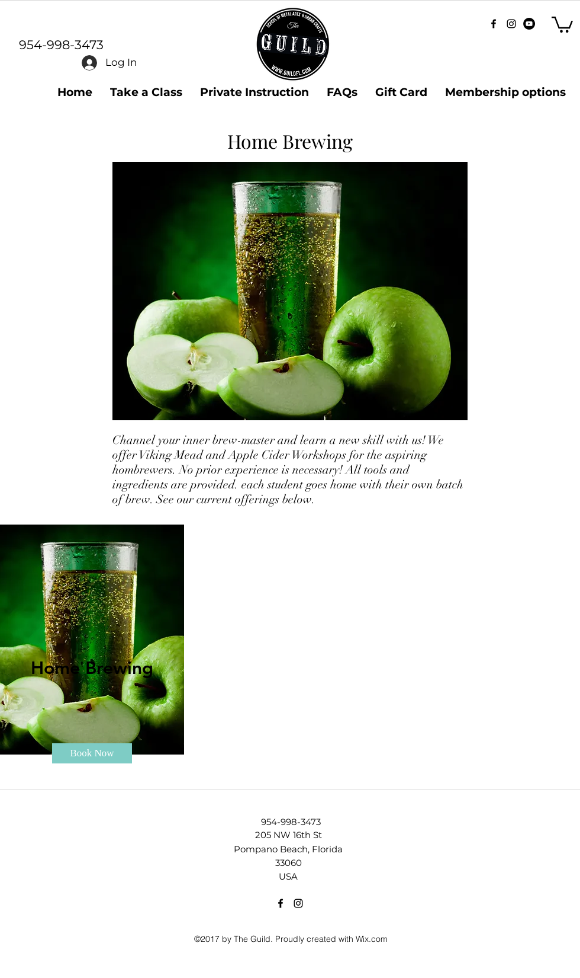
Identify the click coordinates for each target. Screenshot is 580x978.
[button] (562, 24)
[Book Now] (92, 753)
